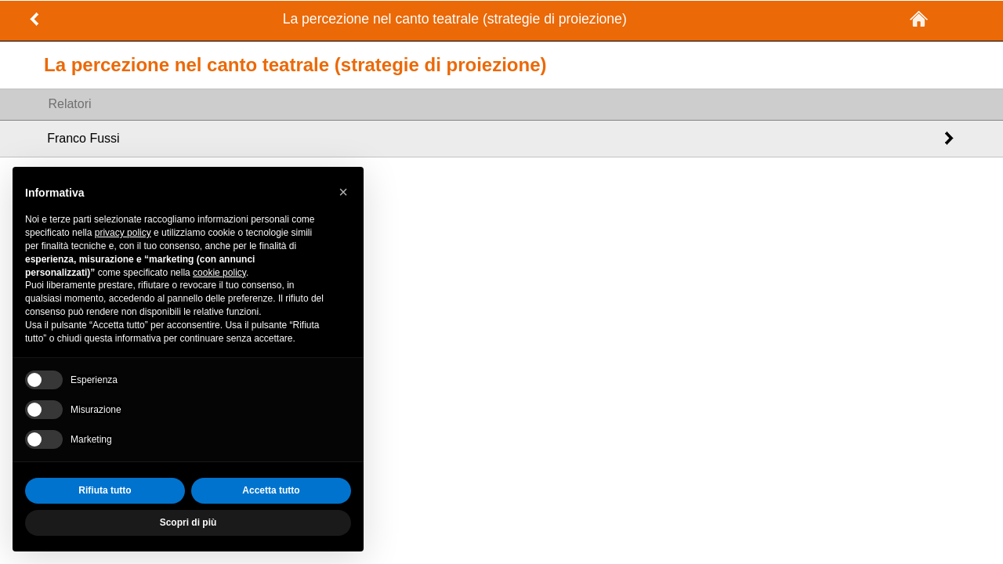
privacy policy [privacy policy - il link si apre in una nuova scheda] (123, 232)
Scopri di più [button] (188, 522)
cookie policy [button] (219, 272)
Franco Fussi (83, 138)
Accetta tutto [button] (270, 490)
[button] (343, 191)
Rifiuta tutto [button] (104, 490)
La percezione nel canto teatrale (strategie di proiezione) (455, 19)
